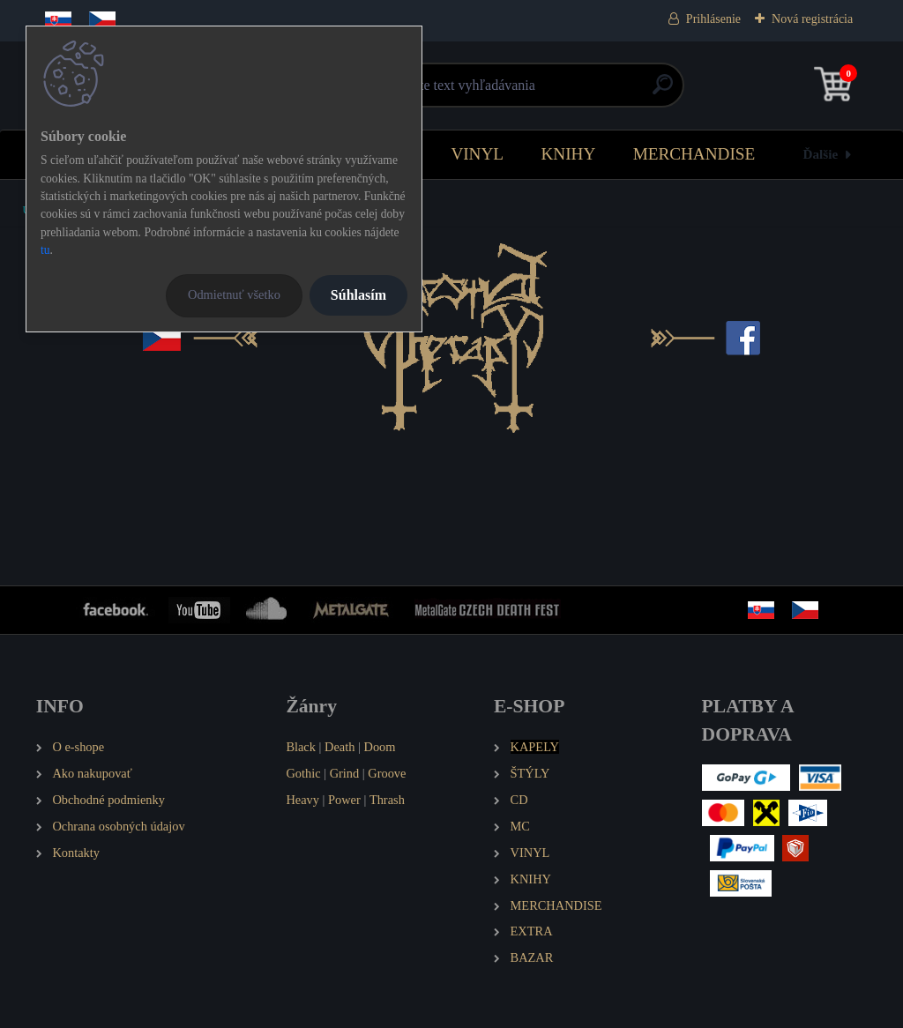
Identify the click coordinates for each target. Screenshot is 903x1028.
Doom (379, 747)
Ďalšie (821, 153)
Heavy (302, 800)
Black (301, 747)
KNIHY (568, 154)
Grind (345, 773)
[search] (663, 91)
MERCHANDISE (694, 154)
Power (344, 800)
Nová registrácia (812, 19)
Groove (387, 773)
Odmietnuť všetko (234, 294)
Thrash (387, 800)
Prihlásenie (713, 19)
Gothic (303, 773)
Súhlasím (358, 294)
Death (339, 747)
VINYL (477, 154)
